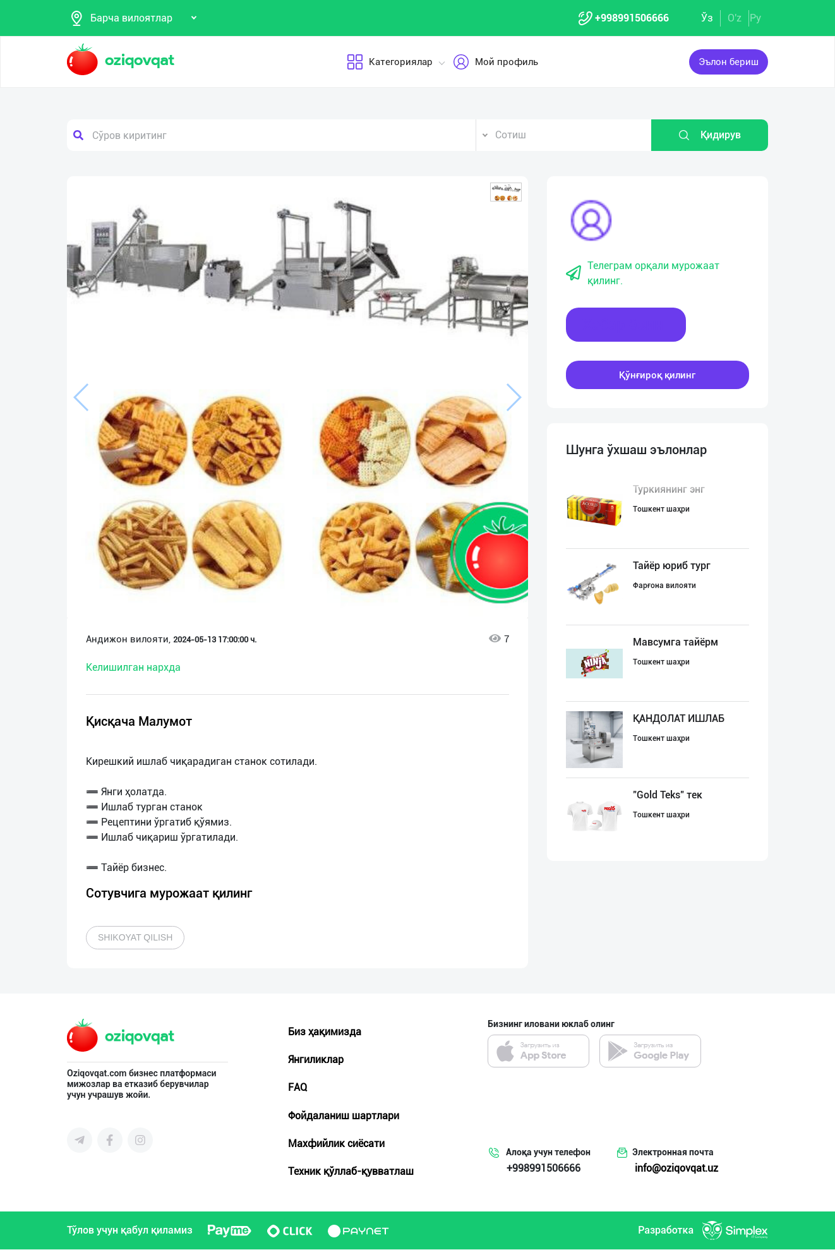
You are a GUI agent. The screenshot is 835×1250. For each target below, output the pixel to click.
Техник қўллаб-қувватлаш (351, 1172)
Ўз (707, 18)
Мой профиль (495, 62)
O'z (735, 18)
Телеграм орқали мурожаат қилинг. (642, 273)
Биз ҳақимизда (324, 1032)
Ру (755, 18)
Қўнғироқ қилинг (657, 375)
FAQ (297, 1088)
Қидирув (709, 135)
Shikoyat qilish (135, 938)
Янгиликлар (316, 1060)
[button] (506, 192)
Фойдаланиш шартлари (343, 1116)
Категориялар (389, 62)
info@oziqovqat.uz (676, 1169)
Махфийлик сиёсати (336, 1144)
